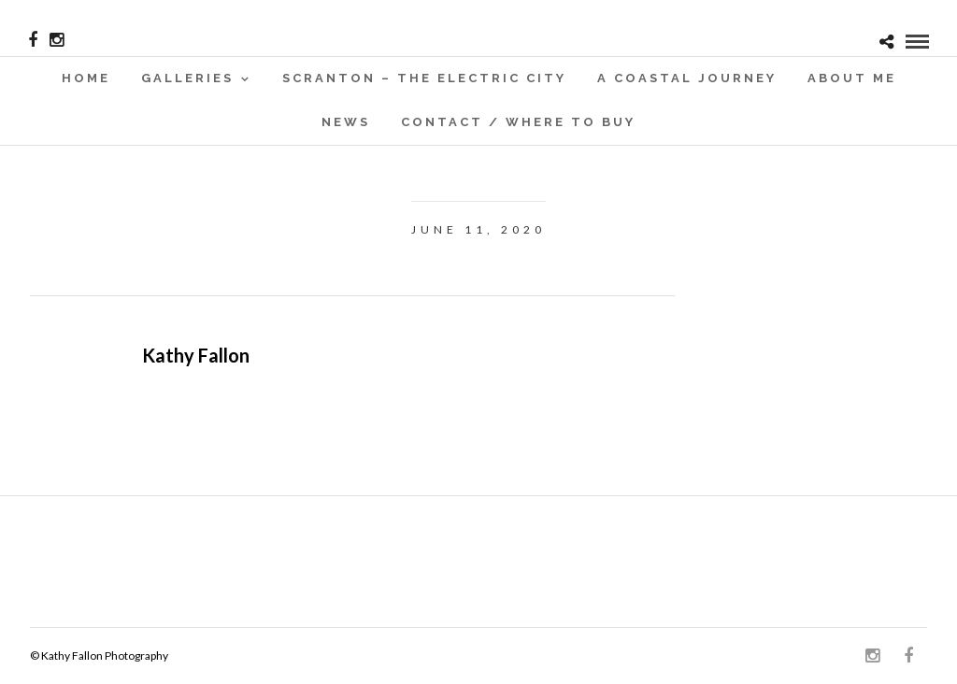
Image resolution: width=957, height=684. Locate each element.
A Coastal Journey (687, 78)
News (345, 122)
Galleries (187, 78)
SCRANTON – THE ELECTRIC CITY (424, 78)
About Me (851, 78)
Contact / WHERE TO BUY (518, 122)
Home (86, 78)
